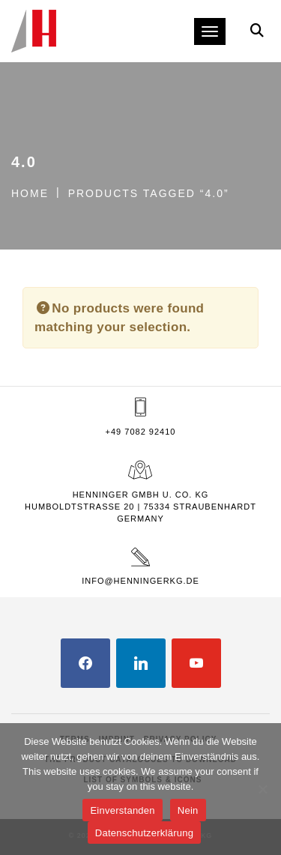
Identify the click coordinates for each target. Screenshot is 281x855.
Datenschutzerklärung (144, 833)
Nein (188, 810)
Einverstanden (122, 810)
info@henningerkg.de (140, 580)
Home (30, 193)
